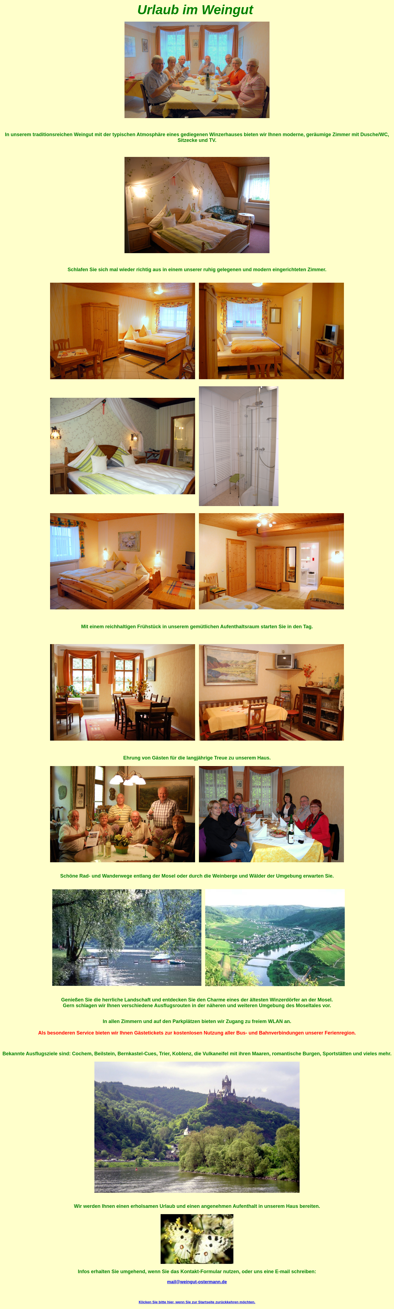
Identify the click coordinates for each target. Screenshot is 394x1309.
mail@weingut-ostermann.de (197, 1281)
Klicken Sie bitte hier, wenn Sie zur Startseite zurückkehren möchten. (197, 1302)
